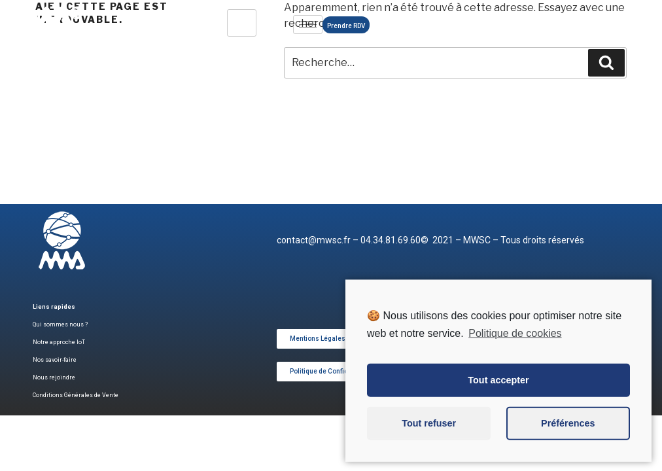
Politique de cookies (514, 347)
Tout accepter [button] (498, 395)
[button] (317, 339)
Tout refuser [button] (429, 438)
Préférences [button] (568, 438)
